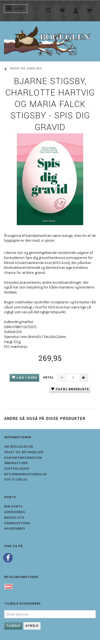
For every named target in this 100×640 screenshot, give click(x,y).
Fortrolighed (16, 469)
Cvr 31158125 (15, 480)
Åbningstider (16, 463)
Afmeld (32, 626)
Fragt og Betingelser (23, 452)
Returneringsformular (25, 474)
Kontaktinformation (23, 458)
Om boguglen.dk (18, 447)
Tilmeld (13, 626)
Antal (49, 377)
